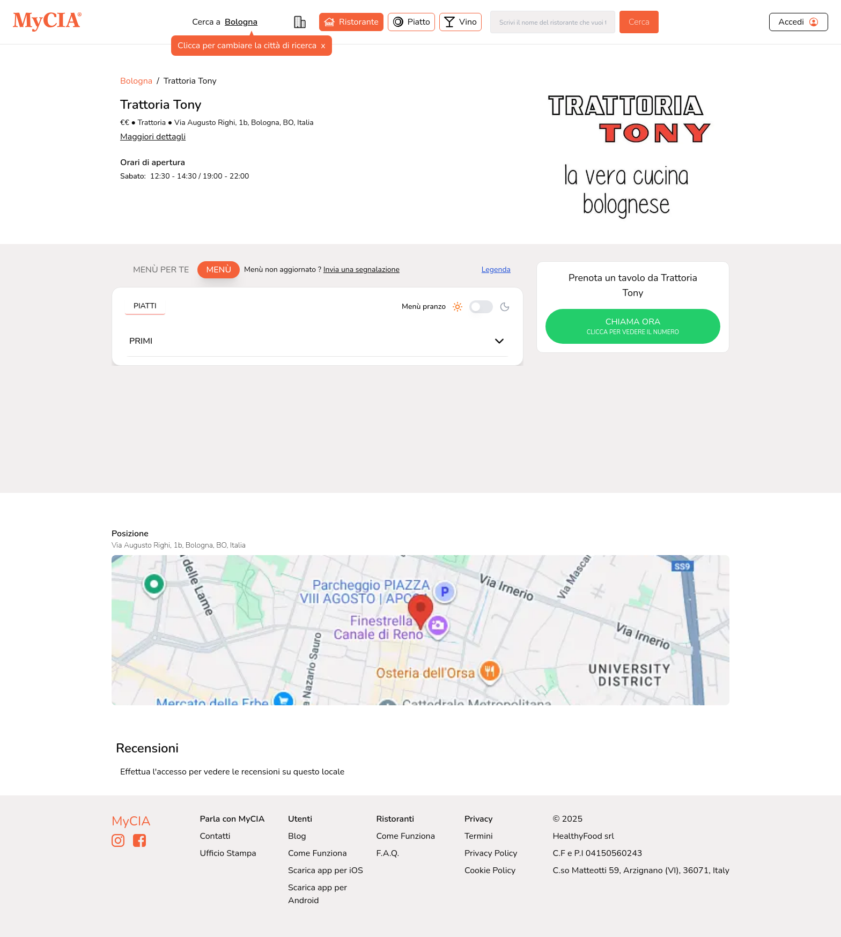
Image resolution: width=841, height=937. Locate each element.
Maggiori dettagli (153, 137)
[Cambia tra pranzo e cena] (481, 306)
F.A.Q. (387, 853)
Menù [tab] (218, 270)
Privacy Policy (491, 853)
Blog (297, 836)
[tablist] (182, 269)
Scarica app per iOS (325, 870)
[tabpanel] (317, 326)
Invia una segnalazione (361, 269)
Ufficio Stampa (228, 853)
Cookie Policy (489, 870)
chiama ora (633, 326)
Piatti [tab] (145, 306)
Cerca (639, 22)
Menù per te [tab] (161, 270)
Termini (478, 836)
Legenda (496, 269)
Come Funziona (317, 853)
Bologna (241, 22)
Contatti (215, 836)
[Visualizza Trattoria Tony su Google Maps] (420, 630)
